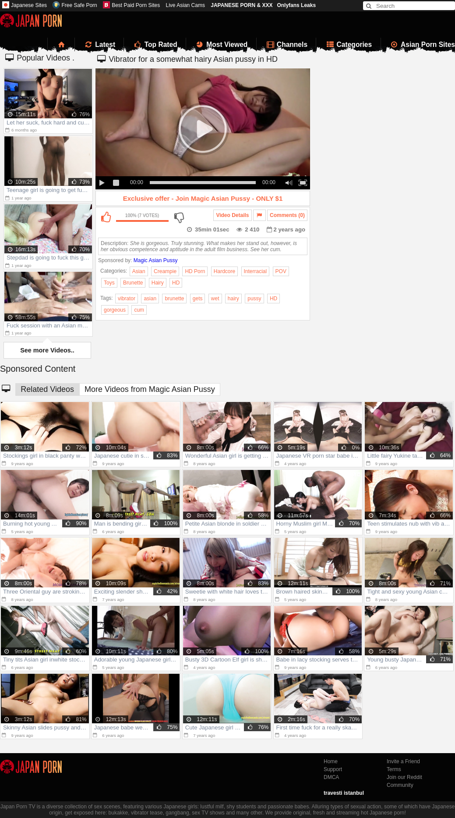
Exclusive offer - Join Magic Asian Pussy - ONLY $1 (203, 198)
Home (331, 761)
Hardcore (224, 271)
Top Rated (155, 44)
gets (198, 298)
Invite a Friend (403, 761)
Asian (138, 271)
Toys (109, 283)
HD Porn (195, 271)
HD (176, 283)
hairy (233, 298)
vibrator (126, 298)
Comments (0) (287, 215)
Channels (286, 44)
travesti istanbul (344, 793)
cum (139, 310)
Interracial (255, 271)
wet (215, 298)
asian (150, 298)
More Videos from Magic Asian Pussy (150, 389)
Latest (99, 44)
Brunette (133, 283)
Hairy (158, 283)
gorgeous (115, 310)
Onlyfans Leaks (296, 5)
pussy (254, 298)
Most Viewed (221, 44)
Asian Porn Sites (422, 44)
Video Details (232, 215)
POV (280, 271)
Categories (348, 44)
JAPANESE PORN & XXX (241, 5)
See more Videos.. (47, 350)
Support (333, 769)
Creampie (165, 271)
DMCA (331, 777)
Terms (394, 769)
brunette (174, 298)
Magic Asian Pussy (156, 260)
